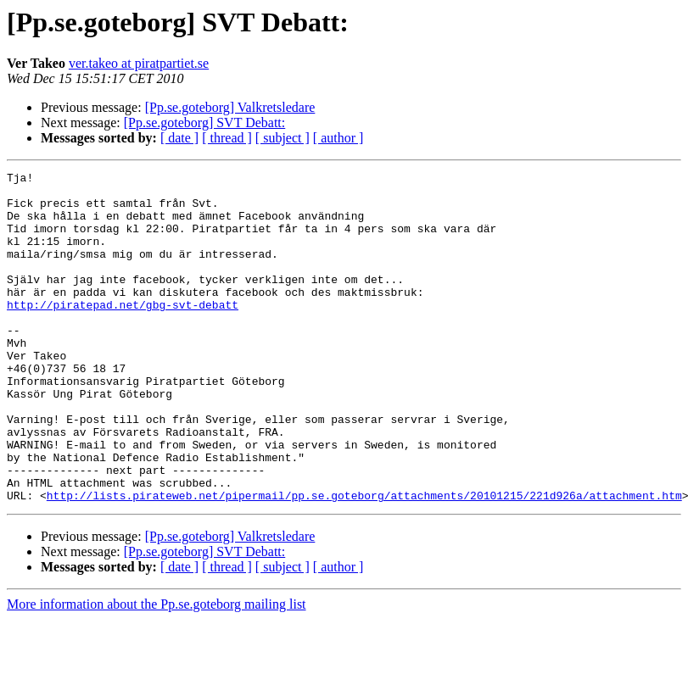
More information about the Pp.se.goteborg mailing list (156, 670)
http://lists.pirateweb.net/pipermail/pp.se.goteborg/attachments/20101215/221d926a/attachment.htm (364, 561)
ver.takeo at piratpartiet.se (139, 63)
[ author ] (338, 138)
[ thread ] (227, 138)
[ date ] (179, 138)
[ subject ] (282, 138)
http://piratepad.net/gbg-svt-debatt (122, 332)
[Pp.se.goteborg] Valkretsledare (230, 107)
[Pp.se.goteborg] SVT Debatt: (205, 122)
